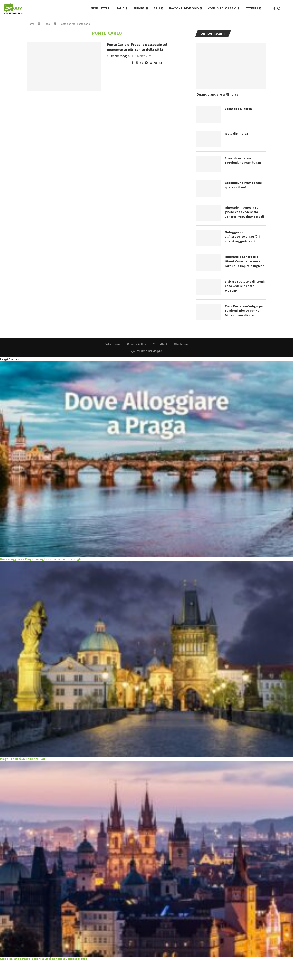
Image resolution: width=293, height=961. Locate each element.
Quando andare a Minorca (217, 94)
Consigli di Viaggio (222, 8)
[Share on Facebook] (132, 62)
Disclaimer (181, 344)
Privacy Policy (136, 344)
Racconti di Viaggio (184, 8)
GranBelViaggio (120, 56)
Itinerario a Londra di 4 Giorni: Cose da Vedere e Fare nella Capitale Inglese (244, 261)
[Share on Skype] (155, 62)
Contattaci (160, 344)
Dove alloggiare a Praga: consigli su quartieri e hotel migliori (42, 559)
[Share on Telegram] (146, 62)
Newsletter (100, 8)
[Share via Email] (160, 62)
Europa (139, 8)
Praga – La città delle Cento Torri (23, 759)
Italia (120, 8)
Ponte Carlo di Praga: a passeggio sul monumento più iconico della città (137, 47)
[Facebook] (274, 8)
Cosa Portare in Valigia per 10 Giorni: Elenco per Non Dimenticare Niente (244, 310)
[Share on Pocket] (151, 62)
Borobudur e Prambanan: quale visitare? (243, 185)
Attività (252, 8)
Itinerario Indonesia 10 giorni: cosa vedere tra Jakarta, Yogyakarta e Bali (244, 212)
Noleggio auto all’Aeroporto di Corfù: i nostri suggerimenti (242, 236)
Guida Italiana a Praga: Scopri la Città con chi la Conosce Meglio (43, 959)
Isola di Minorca (236, 133)
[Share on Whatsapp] (141, 62)
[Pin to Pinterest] (137, 62)
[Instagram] (278, 8)
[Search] (287, 8)
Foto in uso (112, 344)
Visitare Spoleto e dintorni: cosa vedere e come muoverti (245, 286)
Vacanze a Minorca (238, 109)
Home (30, 23)
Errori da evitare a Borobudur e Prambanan (243, 160)
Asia (157, 8)
